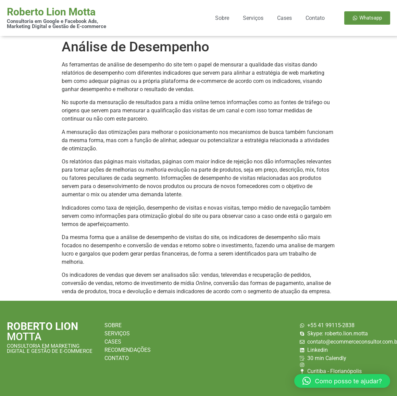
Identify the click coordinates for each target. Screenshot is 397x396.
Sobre (222, 18)
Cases (284, 18)
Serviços (253, 18)
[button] (342, 381)
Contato (315, 18)
